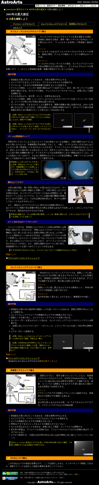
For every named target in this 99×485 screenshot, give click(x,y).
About (79, 2)
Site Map (95, 2)
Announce (86, 2)
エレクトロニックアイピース (54, 24)
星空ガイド (21, 9)
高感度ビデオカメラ (78, 24)
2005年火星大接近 (37, 9)
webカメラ (17, 28)
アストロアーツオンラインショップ (24, 258)
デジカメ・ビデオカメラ (24, 24)
